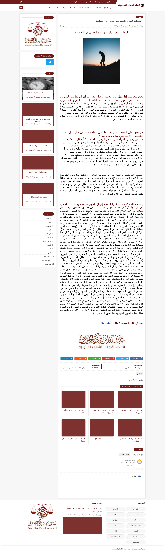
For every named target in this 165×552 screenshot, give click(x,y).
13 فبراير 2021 (30, 123)
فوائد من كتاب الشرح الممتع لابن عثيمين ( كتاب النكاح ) (103, 412)
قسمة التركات (66, 7)
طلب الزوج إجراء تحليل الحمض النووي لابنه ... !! (131, 412)
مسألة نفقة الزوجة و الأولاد (38, 197)
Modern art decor (130, 460)
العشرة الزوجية (46, 241)
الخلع (49, 230)
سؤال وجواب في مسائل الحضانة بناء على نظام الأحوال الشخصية (84, 509)
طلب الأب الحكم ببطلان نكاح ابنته (103, 438)
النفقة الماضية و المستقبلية (38, 146)
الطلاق (106, 7)
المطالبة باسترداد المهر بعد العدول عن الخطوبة (130, 440)
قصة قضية (49, 7)
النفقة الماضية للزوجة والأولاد (38, 92)
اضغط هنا (106, 322)
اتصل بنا (95, 2)
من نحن (101, 2)
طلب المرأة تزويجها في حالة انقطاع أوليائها (74, 440)
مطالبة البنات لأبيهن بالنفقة (38, 172)
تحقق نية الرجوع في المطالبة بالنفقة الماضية (38, 120)
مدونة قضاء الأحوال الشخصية (121, 549)
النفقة (81, 7)
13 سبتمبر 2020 (30, 150)
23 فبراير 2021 (30, 97)
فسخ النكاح (47, 256)
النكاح (111, 7)
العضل (86, 7)
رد (139, 469)
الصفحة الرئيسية (109, 2)
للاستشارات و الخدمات (85, 2)
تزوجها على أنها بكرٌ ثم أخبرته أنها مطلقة (74, 412)
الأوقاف (57, 7)
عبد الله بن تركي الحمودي (43, 97)
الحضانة (98, 7)
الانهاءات (75, 7)
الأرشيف (74, 2)
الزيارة (92, 7)
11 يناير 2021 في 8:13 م (128, 462)
